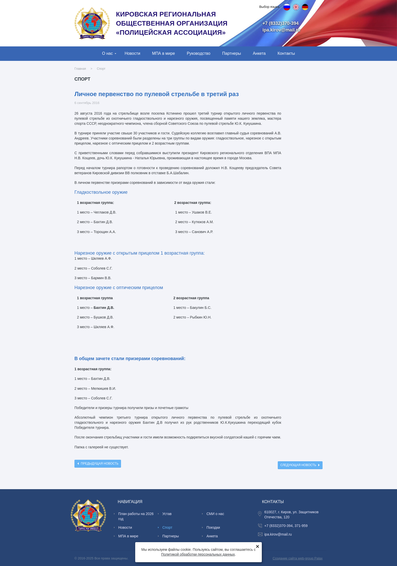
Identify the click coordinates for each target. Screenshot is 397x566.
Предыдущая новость (99, 463)
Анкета (259, 53)
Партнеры (231, 53)
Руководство (198, 53)
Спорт (101, 68)
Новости (132, 53)
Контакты (286, 53)
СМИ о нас (215, 514)
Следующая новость (298, 465)
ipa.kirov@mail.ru (282, 29)
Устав (166, 514)
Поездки (213, 527)
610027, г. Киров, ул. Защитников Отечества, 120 (291, 514)
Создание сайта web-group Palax (298, 558)
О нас (107, 53)
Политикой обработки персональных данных (198, 554)
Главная (80, 68)
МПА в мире (163, 53)
